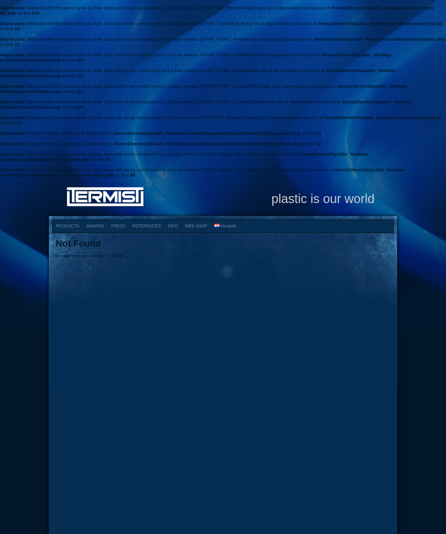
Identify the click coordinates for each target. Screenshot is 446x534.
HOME (71, 480)
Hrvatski (225, 226)
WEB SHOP (196, 226)
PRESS (118, 226)
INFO (173, 226)
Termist (224, 503)
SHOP (193, 480)
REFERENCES (146, 226)
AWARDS (95, 226)
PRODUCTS (67, 226)
